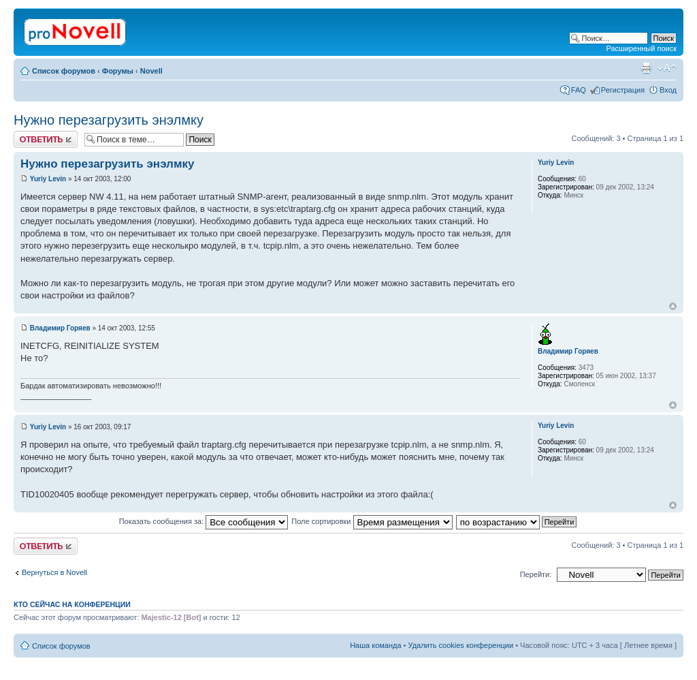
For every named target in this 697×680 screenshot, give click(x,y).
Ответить (46, 139)
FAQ (578, 90)
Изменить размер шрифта (667, 68)
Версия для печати (645, 68)
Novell (151, 71)
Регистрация (623, 90)
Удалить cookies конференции (461, 645)
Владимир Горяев (60, 328)
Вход (668, 90)
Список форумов (63, 71)
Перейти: (536, 574)
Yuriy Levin (48, 179)
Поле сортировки (371, 521)
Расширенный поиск (641, 48)
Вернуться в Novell (54, 572)
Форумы (117, 71)
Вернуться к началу (673, 306)
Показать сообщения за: (204, 521)
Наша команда (375, 645)
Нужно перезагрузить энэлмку (109, 119)
